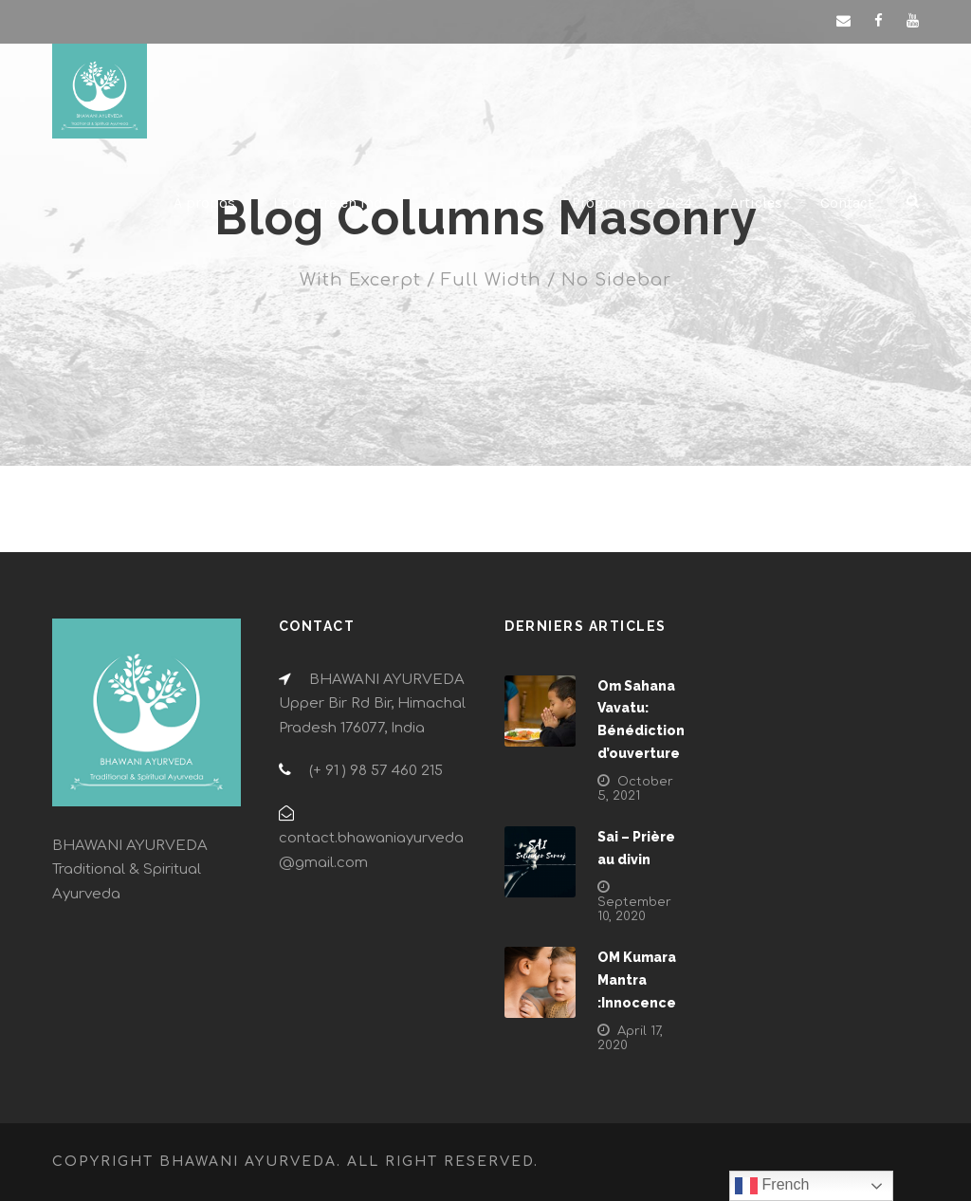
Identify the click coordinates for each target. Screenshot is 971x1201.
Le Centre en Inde (332, 203)
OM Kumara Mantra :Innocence (636, 980)
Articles (756, 203)
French (772, 1185)
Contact (846, 203)
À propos (204, 203)
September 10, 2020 (634, 909)
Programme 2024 (632, 203)
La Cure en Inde (481, 203)
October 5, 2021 (635, 789)
